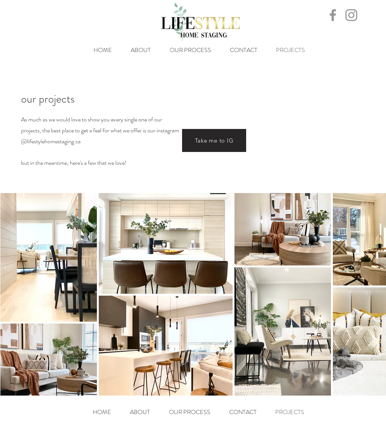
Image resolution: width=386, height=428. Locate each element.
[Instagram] (351, 15)
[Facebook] (333, 15)
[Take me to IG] (214, 140)
